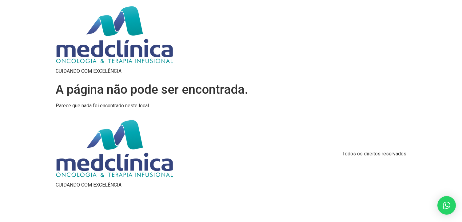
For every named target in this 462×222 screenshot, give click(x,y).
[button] (446, 205)
